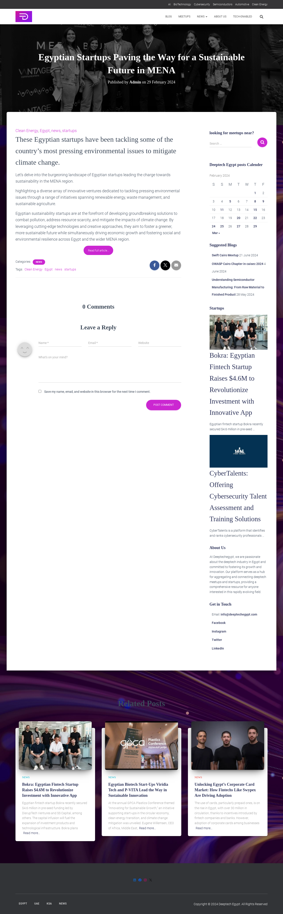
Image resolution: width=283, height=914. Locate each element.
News (202, 16)
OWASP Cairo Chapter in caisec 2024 (237, 264)
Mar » (216, 233)
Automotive (242, 4)
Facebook (219, 634)
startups (69, 130)
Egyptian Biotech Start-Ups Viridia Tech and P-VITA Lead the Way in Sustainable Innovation (138, 790)
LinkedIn (218, 660)
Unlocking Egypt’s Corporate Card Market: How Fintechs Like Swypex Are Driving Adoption (225, 790)
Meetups (184, 16)
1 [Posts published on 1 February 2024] (255, 193)
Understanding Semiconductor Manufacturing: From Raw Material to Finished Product (238, 287)
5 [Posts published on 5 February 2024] (230, 201)
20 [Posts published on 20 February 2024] (238, 218)
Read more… (31, 833)
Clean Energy (260, 4)
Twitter (217, 651)
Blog (168, 16)
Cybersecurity (202, 4)
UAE (36, 903)
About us (220, 16)
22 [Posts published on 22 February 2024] (255, 218)
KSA (49, 903)
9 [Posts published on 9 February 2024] (263, 201)
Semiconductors (222, 4)
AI (169, 4)
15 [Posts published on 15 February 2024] (255, 210)
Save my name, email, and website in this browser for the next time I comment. (97, 391)
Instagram (219, 643)
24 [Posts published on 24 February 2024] (213, 226)
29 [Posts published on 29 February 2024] (255, 226)
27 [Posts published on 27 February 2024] (238, 226)
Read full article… (98, 250)
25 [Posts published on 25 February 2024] (222, 226)
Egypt (45, 130)
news (55, 130)
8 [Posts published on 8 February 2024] (255, 201)
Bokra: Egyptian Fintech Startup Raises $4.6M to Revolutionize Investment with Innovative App (50, 790)
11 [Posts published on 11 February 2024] (222, 210)
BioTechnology (182, 4)
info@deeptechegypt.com (239, 625)
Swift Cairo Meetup (225, 255)
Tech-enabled (242, 16)
